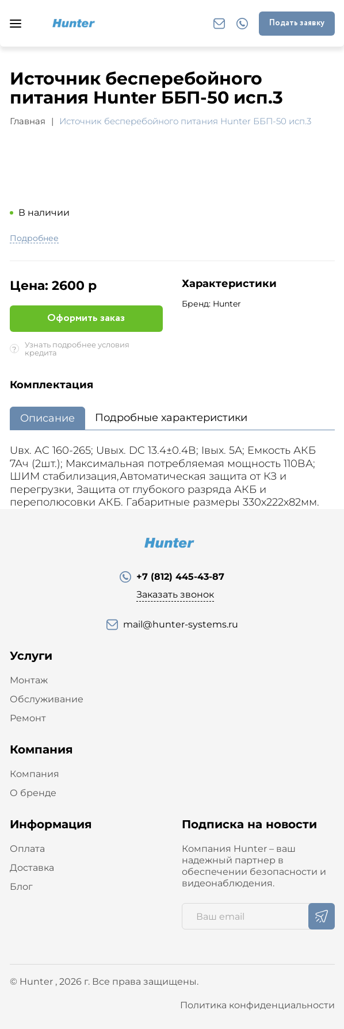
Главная (27, 121)
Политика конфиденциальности (257, 1005)
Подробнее (34, 238)
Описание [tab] (47, 418)
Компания (34, 773)
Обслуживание (46, 699)
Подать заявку (296, 23)
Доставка (32, 867)
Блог (21, 886)
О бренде (33, 792)
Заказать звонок (175, 594)
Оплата (27, 848)
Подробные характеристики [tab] (171, 417)
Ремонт (28, 718)
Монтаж (29, 680)
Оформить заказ (86, 318)
